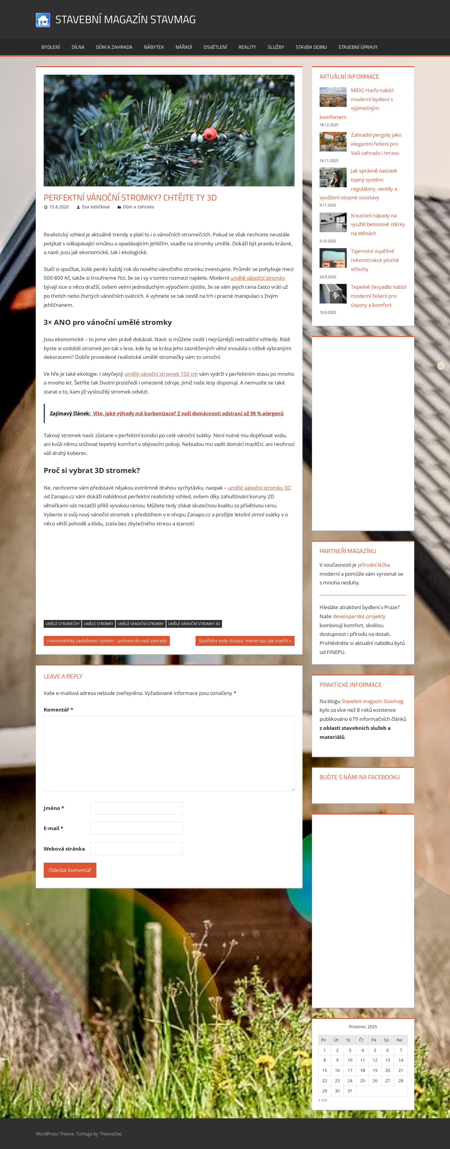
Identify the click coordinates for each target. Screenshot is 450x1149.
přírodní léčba (374, 564)
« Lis (322, 1100)
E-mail (53, 828)
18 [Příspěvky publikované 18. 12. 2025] (362, 1070)
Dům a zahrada (114, 47)
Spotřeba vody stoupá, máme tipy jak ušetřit (243, 641)
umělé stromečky (62, 623)
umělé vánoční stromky (257, 277)
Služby (276, 47)
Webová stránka (64, 848)
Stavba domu (311, 47)
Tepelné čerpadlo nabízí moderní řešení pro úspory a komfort (378, 295)
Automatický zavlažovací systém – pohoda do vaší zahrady (108, 641)
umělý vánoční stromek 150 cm (161, 373)
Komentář (58, 709)
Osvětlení (215, 47)
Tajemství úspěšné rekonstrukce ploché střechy (375, 260)
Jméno (54, 808)
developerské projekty (359, 616)
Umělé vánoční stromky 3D (194, 623)
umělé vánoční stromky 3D (259, 487)
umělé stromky (98, 623)
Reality (247, 47)
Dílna (78, 47)
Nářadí (184, 47)
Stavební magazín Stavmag (125, 19)
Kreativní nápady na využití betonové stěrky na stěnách (378, 224)
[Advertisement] (169, 578)
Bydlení (51, 47)
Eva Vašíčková (96, 207)
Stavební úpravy (358, 47)
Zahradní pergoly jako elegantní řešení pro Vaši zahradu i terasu (376, 143)
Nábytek (154, 47)
